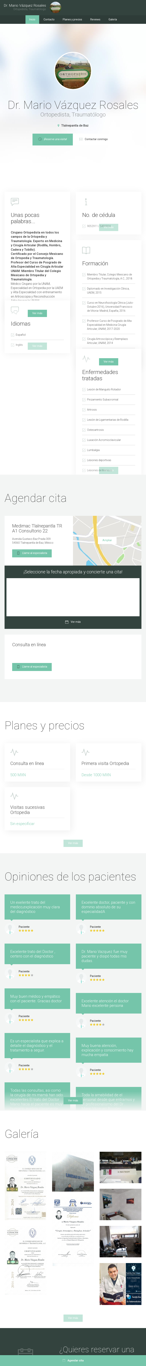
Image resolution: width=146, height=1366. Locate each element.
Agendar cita (73, 1360)
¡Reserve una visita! (70, 139)
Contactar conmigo (111, 139)
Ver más (37, 313)
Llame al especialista (32, 553)
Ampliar (107, 540)
